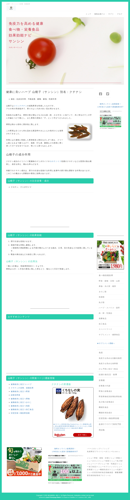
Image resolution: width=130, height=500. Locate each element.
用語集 (102, 430)
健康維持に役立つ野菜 (20, 391)
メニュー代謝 (115, 469)
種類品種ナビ (99, 14)
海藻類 (102, 297)
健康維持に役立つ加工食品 (22, 409)
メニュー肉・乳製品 (108, 464)
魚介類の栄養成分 (106, 402)
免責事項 (90, 451)
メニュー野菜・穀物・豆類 (97, 458)
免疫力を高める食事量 (108, 363)
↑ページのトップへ (94, 449)
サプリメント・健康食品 (109, 335)
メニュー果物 (114, 458)
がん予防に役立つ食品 (108, 369)
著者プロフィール (103, 475)
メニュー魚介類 (116, 461)
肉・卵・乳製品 (105, 313)
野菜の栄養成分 (105, 391)
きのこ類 (102, 292)
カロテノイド (55, 161)
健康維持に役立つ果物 (20, 399)
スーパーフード (105, 329)
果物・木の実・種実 (107, 286)
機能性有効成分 (105, 413)
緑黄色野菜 (15, 395)
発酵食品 (102, 318)
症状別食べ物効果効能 (20, 413)
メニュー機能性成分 (101, 469)
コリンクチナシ (20, 106)
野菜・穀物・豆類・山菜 (109, 281)
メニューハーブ (93, 464)
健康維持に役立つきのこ (21, 402)
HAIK (89, 497)
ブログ (119, 14)
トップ (88, 14)
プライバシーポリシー (104, 451)
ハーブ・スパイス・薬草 (109, 308)
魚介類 (102, 302)
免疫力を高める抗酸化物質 (110, 358)
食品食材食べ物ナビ (54, 495)
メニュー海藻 (103, 461)
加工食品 (102, 324)
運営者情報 (91, 475)
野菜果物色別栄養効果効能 (110, 396)
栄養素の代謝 (104, 386)
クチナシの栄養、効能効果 (22, 388)
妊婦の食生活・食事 (108, 375)
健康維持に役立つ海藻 (20, 406)
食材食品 (102, 472)
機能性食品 (103, 407)
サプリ (111, 14)
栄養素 (102, 380)
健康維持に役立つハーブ (21, 384)
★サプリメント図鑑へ (106, 343)
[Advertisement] (65, 67)
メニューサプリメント (105, 467)
